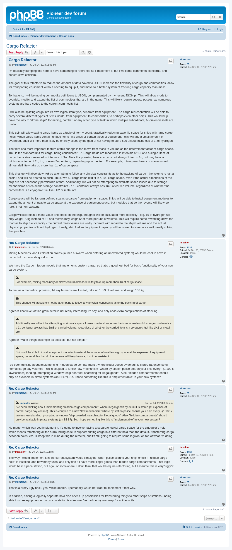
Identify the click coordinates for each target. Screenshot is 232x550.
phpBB (104, 535)
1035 (189, 247)
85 (188, 64)
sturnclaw (185, 59)
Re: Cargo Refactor (24, 243)
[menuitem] (30, 29)
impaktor (184, 242)
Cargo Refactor (21, 45)
